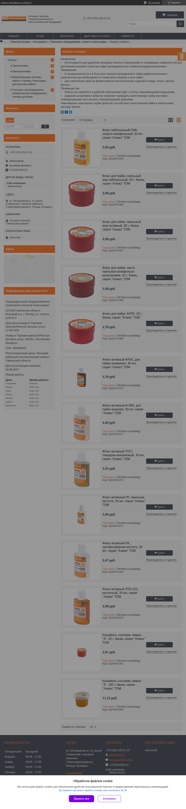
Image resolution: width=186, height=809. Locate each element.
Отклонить (109, 798)
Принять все (81, 798)
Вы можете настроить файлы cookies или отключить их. (92, 790)
